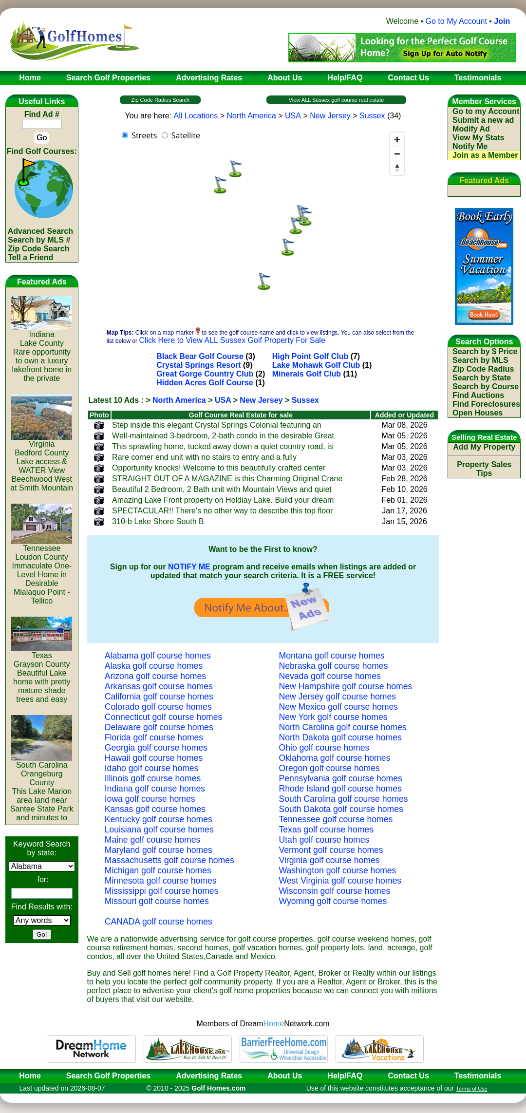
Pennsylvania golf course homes (340, 778)
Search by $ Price (484, 351)
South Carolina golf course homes (343, 799)
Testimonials (478, 1076)
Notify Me (470, 146)
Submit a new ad (483, 120)
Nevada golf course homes (330, 676)
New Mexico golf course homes (338, 707)
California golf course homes (159, 696)
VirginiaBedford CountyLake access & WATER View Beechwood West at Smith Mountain (41, 462)
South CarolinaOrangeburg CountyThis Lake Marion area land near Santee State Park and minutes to (42, 788)
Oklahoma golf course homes (335, 758)
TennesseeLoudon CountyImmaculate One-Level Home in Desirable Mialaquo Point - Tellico (41, 571)
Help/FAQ (344, 1076)
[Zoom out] (397, 154)
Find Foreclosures (486, 404)
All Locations (196, 116)
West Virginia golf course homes (340, 881)
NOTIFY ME (189, 567)
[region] (263, 225)
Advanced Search (40, 231)
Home (27, 1076)
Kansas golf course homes (155, 809)
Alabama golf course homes (158, 655)
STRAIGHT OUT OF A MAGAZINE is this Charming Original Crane (227, 478)
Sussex (372, 116)
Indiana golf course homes (155, 788)
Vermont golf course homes (331, 850)
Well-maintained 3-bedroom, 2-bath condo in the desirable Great (223, 436)
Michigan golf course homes (158, 870)
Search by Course (485, 386)
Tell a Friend (30, 257)
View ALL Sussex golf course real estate (336, 100)
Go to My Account (456, 21)
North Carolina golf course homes (343, 727)
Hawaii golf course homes (154, 758)
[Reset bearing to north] (397, 168)
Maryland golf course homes (158, 850)
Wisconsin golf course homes (335, 891)
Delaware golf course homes (159, 727)
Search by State (481, 378)
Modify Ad (471, 129)
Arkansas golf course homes (159, 686)
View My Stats (478, 137)
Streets (144, 135)
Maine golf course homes (153, 840)
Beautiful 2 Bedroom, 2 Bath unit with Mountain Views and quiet (222, 489)
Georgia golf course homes (156, 748)
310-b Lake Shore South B (158, 521)
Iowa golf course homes (150, 799)
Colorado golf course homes (158, 707)
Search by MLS (480, 360)
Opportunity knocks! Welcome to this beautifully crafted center (218, 468)
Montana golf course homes (332, 655)
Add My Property (484, 447)
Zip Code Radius (483, 369)
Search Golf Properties (108, 1076)
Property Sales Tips (484, 468)
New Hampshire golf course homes (346, 686)
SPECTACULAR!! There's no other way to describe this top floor (222, 511)
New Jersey (330, 116)
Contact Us (408, 1076)
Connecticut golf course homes (164, 717)
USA (293, 116)
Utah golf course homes (324, 840)
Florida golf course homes (154, 737)
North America (251, 116)
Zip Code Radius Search (160, 100)
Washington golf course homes (337, 870)
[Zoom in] (397, 139)
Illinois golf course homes (153, 778)
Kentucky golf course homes (158, 819)
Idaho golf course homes (152, 768)
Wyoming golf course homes (333, 901)
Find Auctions (478, 395)
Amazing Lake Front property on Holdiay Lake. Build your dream (223, 500)
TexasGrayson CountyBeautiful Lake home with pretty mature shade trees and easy (41, 673)
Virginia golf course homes (329, 860)
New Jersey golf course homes (337, 696)
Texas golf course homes (326, 829)
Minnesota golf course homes (161, 881)
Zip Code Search (38, 249)
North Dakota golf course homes (340, 737)
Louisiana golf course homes (159, 829)
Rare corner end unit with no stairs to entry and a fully (204, 457)
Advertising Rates (209, 1076)
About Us (284, 1076)
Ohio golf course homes (324, 748)
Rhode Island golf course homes (340, 788)
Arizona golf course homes (155, 676)
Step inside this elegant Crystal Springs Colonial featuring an (216, 425)
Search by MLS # (39, 240)
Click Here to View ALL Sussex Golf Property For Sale (232, 340)
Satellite (185, 135)
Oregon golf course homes (329, 768)
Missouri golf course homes (157, 901)
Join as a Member (485, 155)
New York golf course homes (333, 717)
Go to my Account (485, 111)
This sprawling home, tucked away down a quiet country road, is (222, 446)
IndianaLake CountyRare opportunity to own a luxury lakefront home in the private (41, 352)
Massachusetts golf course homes (169, 860)
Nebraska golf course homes (333, 666)
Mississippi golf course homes (162, 891)
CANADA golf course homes (158, 921)
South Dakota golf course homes (341, 809)
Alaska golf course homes (154, 666)
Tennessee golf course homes (336, 819)
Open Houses (477, 413)
